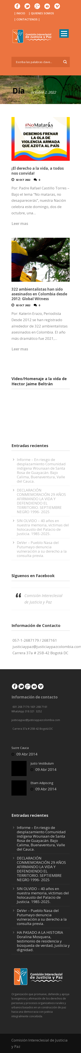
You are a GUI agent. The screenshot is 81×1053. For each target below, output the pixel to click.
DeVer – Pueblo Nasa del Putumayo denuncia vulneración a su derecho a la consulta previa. (42, 549)
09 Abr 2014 (26, 754)
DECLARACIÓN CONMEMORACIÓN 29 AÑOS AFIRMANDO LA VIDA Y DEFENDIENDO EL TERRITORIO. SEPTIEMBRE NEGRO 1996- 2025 (41, 501)
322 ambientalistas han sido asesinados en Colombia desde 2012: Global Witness (39, 294)
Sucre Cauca (20, 748)
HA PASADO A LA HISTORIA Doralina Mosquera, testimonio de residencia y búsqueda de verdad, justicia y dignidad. (43, 941)
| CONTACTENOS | (27, 19)
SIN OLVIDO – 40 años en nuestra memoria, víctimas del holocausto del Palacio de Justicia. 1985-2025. (43, 527)
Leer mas (19, 223)
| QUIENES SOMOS (41, 13)
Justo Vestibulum (42, 763)
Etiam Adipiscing (41, 783)
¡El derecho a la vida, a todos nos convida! (37, 171)
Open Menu (64, 33)
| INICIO (19, 13)
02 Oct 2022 (23, 179)
